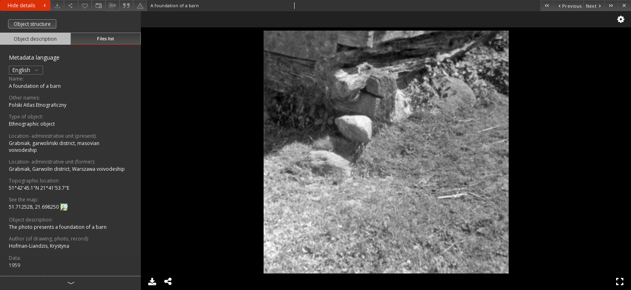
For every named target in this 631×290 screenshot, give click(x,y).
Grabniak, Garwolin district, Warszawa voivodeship (67, 169)
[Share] (71, 5)
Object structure (32, 24)
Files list (105, 38)
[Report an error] (140, 5)
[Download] (57, 5)
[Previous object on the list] (569, 5)
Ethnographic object (32, 123)
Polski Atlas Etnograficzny (37, 105)
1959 (14, 265)
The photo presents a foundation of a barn (58, 227)
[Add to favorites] (85, 5)
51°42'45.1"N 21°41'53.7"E (39, 187)
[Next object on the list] (594, 5)
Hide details (28, 5)
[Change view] (98, 5)
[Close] (624, 5)
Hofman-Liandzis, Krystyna (39, 245)
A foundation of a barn (35, 86)
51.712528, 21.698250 (34, 206)
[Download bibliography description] (112, 5)
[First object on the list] (547, 5)
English (26, 70)
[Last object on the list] (611, 5)
